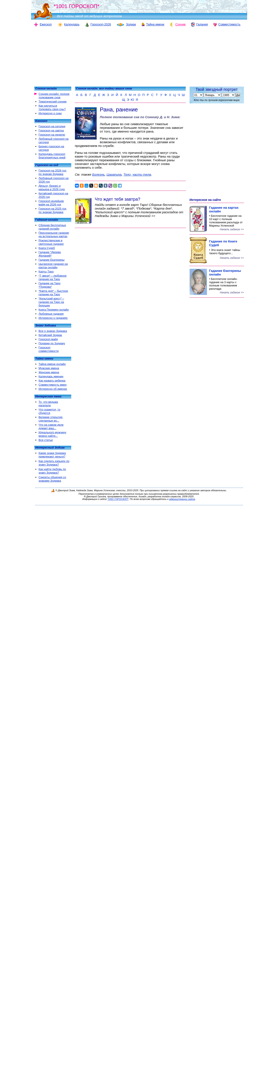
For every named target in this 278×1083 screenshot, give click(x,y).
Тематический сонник (53, 101)
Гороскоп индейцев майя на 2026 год (51, 202)
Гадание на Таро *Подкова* (50, 285)
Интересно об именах (53, 388)
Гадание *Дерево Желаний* (50, 254)
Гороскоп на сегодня (52, 126)
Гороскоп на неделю (52, 134)
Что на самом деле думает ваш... (51, 426)
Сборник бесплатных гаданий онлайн (52, 227)
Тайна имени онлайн (52, 364)
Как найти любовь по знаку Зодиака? (52, 471)
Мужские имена (49, 368)
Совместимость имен (53, 384)
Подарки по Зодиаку (52, 343)
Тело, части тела (137, 174)
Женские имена (49, 372)
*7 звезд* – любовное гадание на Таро (53, 277)
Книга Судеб (47, 248)
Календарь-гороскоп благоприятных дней (52, 155)
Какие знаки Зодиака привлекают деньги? (52, 454)
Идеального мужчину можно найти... (52, 434)
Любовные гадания (51, 313)
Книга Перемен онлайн (54, 309)
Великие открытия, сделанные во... (51, 418)
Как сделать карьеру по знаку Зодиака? (54, 462)
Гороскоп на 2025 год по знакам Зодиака (52, 210)
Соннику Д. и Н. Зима (162, 117)
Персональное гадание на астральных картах (54, 234)
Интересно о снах (50, 113)
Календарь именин (51, 376)
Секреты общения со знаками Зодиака (52, 479)
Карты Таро (46, 271)
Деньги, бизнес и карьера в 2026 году (52, 187)
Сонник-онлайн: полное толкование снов (54, 95)
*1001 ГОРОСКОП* (118, 499)
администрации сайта (182, 499)
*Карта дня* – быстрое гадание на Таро (53, 292)
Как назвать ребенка (52, 380)
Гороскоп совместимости (49, 349)
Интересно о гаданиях (53, 318)
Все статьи (46, 440)
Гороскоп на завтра (51, 130)
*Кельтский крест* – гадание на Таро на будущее (51, 302)
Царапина (114, 174)
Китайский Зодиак (50, 335)
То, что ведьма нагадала (48, 403)
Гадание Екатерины (52, 259)
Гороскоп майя (48, 339)
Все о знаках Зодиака (53, 331)
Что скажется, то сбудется (49, 411)
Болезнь (98, 174)
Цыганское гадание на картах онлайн (53, 265)
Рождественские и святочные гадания (51, 242)
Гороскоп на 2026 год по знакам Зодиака (52, 172)
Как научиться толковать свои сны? (52, 107)
